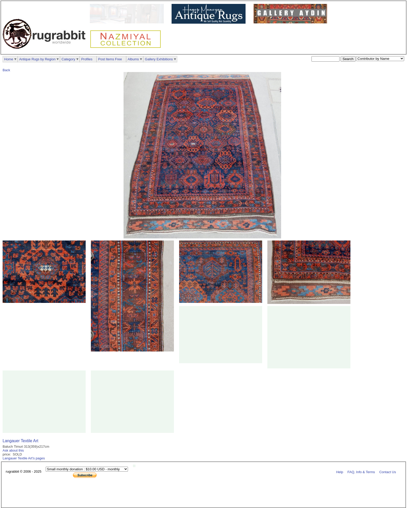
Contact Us (387, 472)
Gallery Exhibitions (159, 59)
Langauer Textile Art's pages (24, 458)
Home (8, 59)
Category (68, 59)
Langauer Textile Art (20, 441)
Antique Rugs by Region (37, 59)
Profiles (86, 59)
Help (339, 472)
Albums (133, 59)
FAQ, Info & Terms (361, 472)
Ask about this (13, 450)
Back (6, 70)
